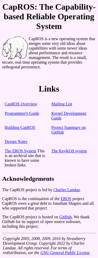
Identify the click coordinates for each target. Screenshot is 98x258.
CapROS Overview (21, 104)
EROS (66, 198)
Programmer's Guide (22, 113)
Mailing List (61, 104)
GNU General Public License (65, 252)
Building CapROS (20, 127)
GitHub (65, 217)
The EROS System (20, 151)
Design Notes (16, 141)
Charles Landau (66, 190)
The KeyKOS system (69, 151)
